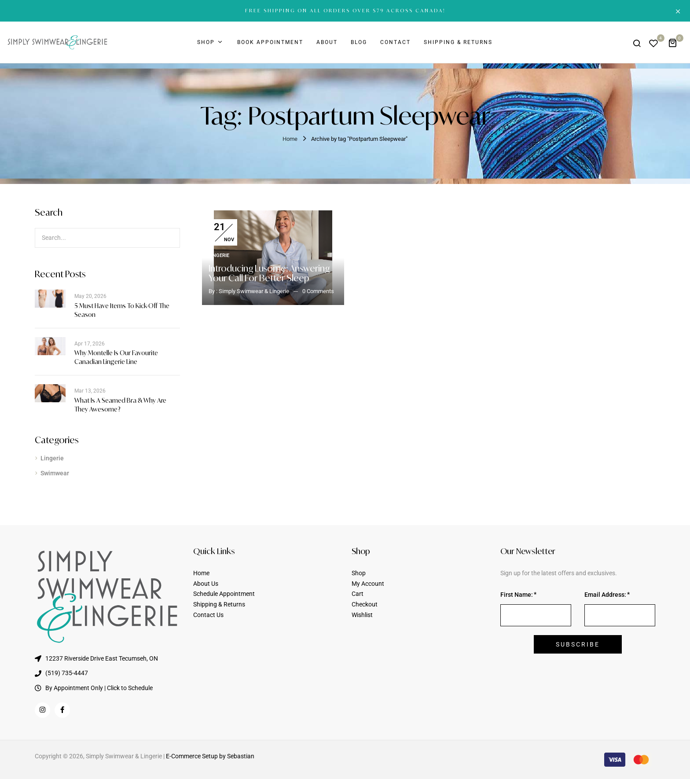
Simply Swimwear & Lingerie (254, 291)
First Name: (516, 594)
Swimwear (54, 473)
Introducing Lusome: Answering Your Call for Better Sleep (269, 273)
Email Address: (605, 594)
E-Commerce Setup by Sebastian (210, 756)
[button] (675, 42)
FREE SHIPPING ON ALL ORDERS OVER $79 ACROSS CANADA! (345, 10)
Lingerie (52, 458)
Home (290, 139)
